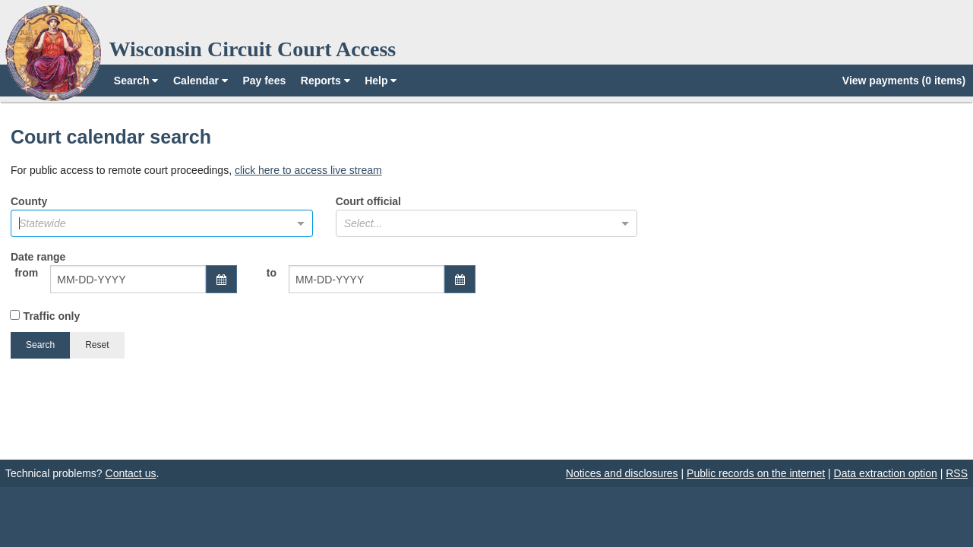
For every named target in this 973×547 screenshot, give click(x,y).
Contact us (131, 473)
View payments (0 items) (903, 80)
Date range (243, 279)
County (162, 216)
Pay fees (264, 80)
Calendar (200, 80)
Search (136, 80)
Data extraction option (885, 473)
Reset (97, 345)
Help (380, 80)
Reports (325, 80)
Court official (487, 216)
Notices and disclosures (622, 473)
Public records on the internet (756, 473)
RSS (957, 473)
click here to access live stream (308, 170)
